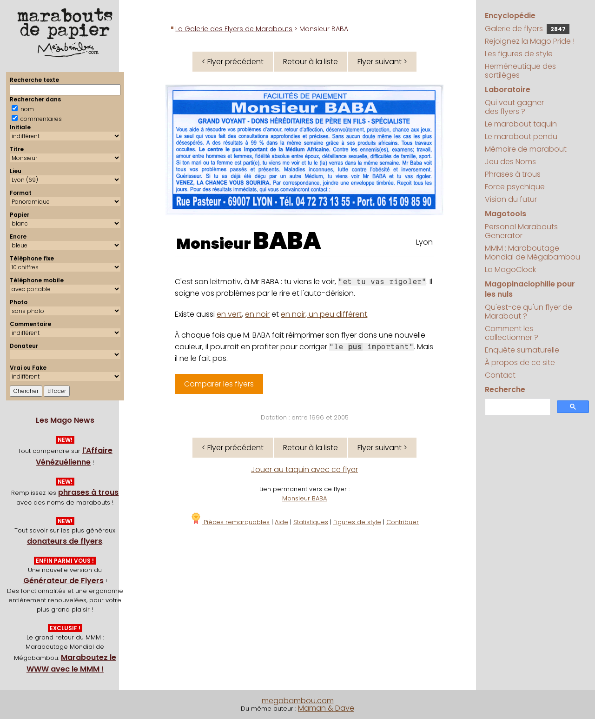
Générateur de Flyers (63, 580)
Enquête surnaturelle (522, 350)
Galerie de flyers (527, 28)
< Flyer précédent (233, 61)
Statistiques (310, 522)
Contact (500, 375)
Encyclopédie (510, 15)
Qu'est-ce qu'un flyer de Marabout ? (528, 311)
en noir (257, 314)
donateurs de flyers (64, 541)
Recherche (505, 389)
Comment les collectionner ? (511, 333)
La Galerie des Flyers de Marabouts (233, 28)
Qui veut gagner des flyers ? (514, 107)
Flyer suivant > (382, 61)
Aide (281, 522)
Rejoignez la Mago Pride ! (530, 41)
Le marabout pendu (521, 136)
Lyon (424, 242)
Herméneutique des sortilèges (520, 70)
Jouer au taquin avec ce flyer (304, 469)
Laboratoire (507, 89)
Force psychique (515, 186)
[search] (516, 407)
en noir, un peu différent (324, 314)
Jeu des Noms (510, 161)
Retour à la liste (310, 61)
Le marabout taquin (521, 124)
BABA (287, 241)
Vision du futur (511, 199)
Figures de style (357, 522)
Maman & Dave (326, 708)
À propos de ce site (520, 362)
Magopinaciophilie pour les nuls (530, 289)
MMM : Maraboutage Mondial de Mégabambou (532, 252)
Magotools (505, 213)
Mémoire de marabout (526, 149)
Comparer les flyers (219, 384)
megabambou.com (298, 700)
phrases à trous (88, 492)
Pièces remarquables (230, 522)
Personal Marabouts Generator (521, 231)
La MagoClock (510, 269)
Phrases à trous (513, 174)
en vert (229, 314)
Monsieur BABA (304, 498)
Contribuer (402, 522)
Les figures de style (519, 53)
